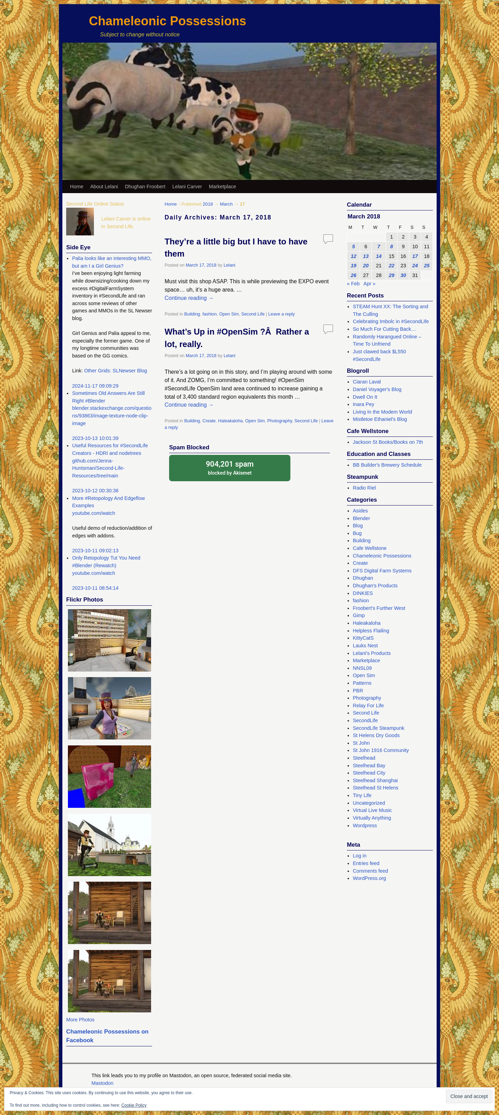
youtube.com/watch (93, 513)
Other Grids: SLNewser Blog (115, 370)
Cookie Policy (134, 1105)
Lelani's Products (372, 653)
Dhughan (363, 578)
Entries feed (366, 863)
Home (76, 186)
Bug (357, 533)
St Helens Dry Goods (376, 735)
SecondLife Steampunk (378, 728)
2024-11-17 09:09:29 (95, 386)
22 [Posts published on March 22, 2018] (391, 265)
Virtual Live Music (372, 810)
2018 (208, 204)
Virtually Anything (372, 818)
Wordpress (365, 825)
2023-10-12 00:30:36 (95, 490)
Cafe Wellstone (369, 548)
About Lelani (104, 186)
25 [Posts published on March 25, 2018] (427, 265)
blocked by (229, 467)
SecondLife (365, 720)
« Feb (353, 283)
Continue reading (189, 298)
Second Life (252, 314)
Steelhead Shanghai (375, 780)
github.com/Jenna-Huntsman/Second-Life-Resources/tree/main (98, 468)
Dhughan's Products (375, 585)
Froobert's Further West (379, 608)
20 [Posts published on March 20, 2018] (366, 265)
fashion (209, 314)
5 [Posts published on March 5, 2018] (353, 246)
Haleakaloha (230, 420)
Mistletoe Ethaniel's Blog (380, 419)
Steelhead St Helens (375, 787)
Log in (359, 855)
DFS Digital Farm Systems (382, 570)
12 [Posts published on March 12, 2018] (353, 256)
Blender (361, 518)
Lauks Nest (365, 645)
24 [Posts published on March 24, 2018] (415, 265)
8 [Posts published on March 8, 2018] (391, 246)
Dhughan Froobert (145, 186)
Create (209, 420)
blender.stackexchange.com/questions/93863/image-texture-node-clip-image (111, 415)
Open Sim (229, 314)
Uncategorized (369, 803)
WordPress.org (369, 878)
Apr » (369, 283)
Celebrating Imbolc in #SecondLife (391, 321)
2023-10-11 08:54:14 (95, 588)
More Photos (80, 1019)
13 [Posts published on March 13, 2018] (366, 256)
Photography (279, 420)
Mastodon (102, 1083)
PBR (358, 690)
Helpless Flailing (371, 630)
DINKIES (363, 593)
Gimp (359, 615)
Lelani (229, 265)
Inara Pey (363, 404)
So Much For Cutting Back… (384, 329)
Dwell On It (365, 397)
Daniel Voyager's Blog (377, 389)
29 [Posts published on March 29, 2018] (391, 275)
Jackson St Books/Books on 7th (388, 442)
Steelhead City (369, 773)
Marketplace (222, 186)
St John (361, 743)
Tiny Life (362, 795)
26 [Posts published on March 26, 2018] (353, 275)
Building (192, 314)
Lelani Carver (187, 186)
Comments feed (370, 871)
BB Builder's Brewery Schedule (387, 465)
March (226, 204)
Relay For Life (368, 705)
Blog (358, 525)
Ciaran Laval (367, 381)
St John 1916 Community (381, 750)
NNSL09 (362, 668)
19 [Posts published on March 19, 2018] (353, 265)
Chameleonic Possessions (167, 21)
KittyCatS (363, 638)
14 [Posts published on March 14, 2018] (379, 256)
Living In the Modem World (382, 412)
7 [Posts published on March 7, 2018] (378, 246)
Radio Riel (364, 488)
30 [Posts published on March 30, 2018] (403, 275)
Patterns (362, 683)
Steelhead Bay (369, 765)
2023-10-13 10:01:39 (95, 438)
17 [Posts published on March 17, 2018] (415, 256)
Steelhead (364, 758)
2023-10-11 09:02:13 (95, 550)
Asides (360, 510)
